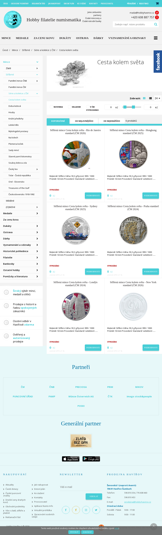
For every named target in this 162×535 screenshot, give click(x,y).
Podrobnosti (93, 195)
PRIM (110, 386)
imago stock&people (139, 396)
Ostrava (7, 232)
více (116, 528)
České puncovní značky (12, 494)
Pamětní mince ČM (17, 87)
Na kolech (13, 137)
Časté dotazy (12, 489)
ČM (23, 386)
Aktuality (10, 485)
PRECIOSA (81, 386)
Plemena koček (16, 143)
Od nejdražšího (111, 121)
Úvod (5, 50)
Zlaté (8, 68)
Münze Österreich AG (81, 396)
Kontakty (38, 497)
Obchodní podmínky (15, 506)
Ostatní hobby (11, 270)
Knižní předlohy (16, 118)
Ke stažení (39, 493)
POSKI (81, 405)
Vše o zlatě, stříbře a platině (14, 511)
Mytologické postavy (18, 131)
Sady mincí (14, 150)
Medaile (7, 213)
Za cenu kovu (11, 219)
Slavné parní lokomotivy (20, 156)
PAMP (52, 396)
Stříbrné (26, 50)
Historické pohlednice (15, 251)
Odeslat (94, 496)
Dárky (6, 238)
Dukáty (7, 225)
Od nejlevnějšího (84, 121)
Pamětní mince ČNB (18, 80)
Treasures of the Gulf (19, 188)
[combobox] (158, 98)
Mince (15, 50)
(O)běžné (10, 207)
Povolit (74, 532)
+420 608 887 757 (142, 17)
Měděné (10, 200)
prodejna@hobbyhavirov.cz (137, 501)
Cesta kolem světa (17, 99)
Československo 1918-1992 (21, 194)
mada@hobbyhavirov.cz (142, 12)
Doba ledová (15, 106)
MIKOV (139, 386)
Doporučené (58, 121)
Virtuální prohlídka (43, 510)
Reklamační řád (13, 517)
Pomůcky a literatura (15, 276)
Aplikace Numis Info (43, 506)
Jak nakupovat (41, 485)
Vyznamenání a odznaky (17, 244)
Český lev (13, 169)
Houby (12, 112)
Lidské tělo (14, 124)
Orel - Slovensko (16, 181)
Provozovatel (40, 502)
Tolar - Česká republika (20, 175)
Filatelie (7, 257)
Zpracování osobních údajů (43, 515)
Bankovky (8, 263)
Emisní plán (39, 489)
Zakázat (87, 532)
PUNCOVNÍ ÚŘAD (23, 396)
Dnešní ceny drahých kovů (14, 501)
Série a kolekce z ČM (44, 50)
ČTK (110, 396)
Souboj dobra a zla (18, 162)
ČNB (51, 386)
